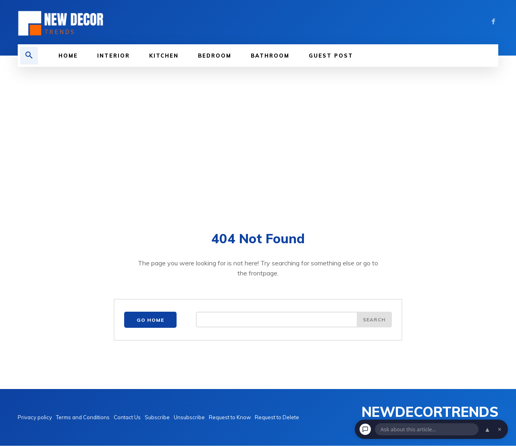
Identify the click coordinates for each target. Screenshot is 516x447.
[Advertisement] (258, 147)
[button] (29, 55)
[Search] (374, 321)
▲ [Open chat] (487, 429)
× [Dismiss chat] (499, 429)
